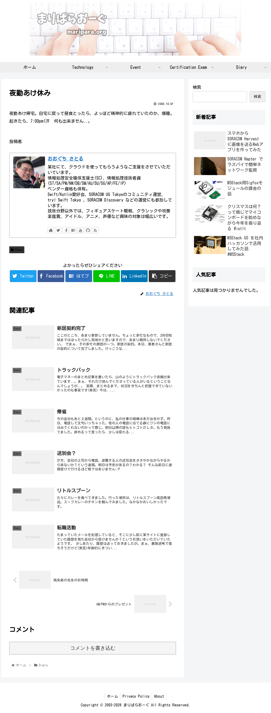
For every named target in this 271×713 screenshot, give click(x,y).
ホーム (111, 696)
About (160, 696)
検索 (197, 87)
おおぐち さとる (65, 159)
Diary (17, 249)
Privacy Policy (136, 696)
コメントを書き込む (92, 648)
